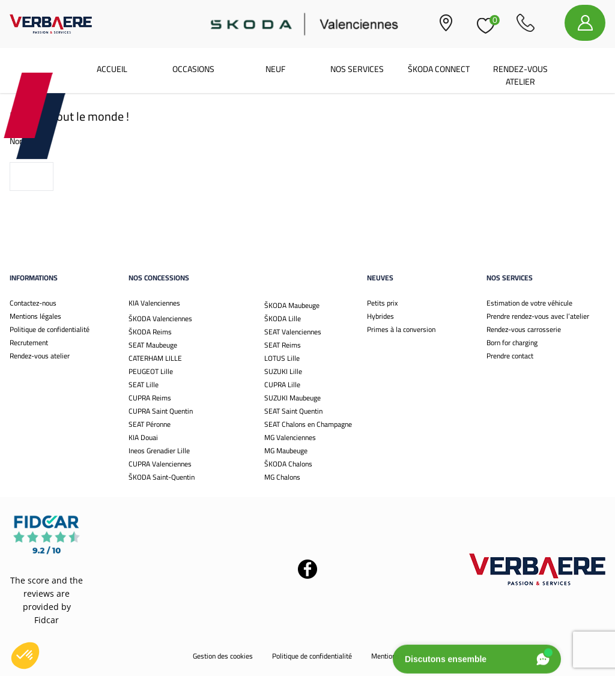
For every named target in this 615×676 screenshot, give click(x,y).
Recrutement (29, 342)
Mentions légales (35, 316)
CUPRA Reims (150, 398)
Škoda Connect (439, 69)
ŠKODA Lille (282, 318)
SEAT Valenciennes (292, 332)
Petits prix (382, 303)
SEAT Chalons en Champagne (308, 424)
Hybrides (380, 316)
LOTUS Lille (282, 358)
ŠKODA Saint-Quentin (162, 477)
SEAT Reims (282, 345)
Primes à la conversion (401, 329)
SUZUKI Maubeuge (292, 398)
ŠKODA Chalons (288, 464)
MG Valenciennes (290, 437)
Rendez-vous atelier (520, 75)
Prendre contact (509, 356)
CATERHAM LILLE (155, 358)
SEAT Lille (144, 384)
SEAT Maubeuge (153, 345)
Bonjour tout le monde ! (69, 116)
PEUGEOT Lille (151, 371)
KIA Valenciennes (154, 303)
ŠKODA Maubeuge (292, 305)
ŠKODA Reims (150, 332)
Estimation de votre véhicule (529, 303)
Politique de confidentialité (49, 329)
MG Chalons (282, 477)
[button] (25, 655)
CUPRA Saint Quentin (161, 411)
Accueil (112, 69)
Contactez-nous (33, 303)
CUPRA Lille (282, 384)
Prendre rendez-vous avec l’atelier (537, 316)
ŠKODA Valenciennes (160, 318)
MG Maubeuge (286, 450)
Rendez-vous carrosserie (523, 329)
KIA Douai (143, 437)
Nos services (357, 69)
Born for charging (512, 342)
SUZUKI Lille (283, 371)
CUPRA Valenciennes (160, 464)
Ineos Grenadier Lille (159, 450)
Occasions (193, 69)
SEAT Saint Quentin (293, 411)
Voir (31, 176)
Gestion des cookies (223, 656)
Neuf (275, 69)
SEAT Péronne (150, 424)
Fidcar (46, 620)
